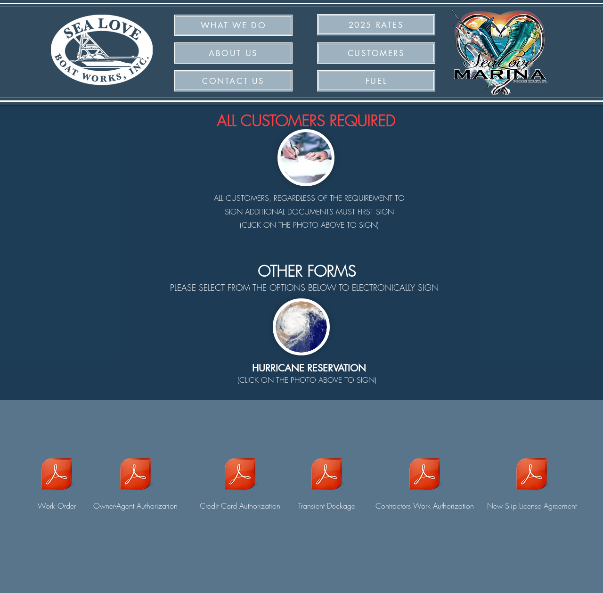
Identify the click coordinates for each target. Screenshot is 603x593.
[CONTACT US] (233, 80)
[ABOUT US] (233, 53)
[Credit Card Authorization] (240, 480)
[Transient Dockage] (326, 480)
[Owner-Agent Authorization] (135, 480)
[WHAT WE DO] (233, 25)
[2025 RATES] (376, 24)
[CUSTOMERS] (376, 53)
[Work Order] (57, 480)
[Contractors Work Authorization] (424, 480)
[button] (376, 80)
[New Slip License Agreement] (531, 480)
